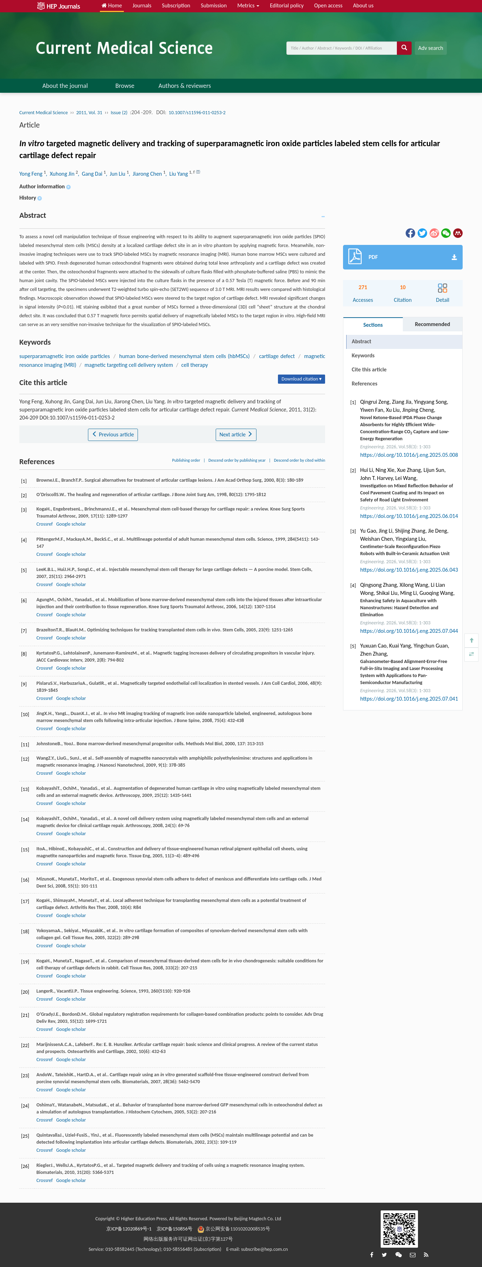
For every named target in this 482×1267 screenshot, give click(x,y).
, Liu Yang (177, 173)
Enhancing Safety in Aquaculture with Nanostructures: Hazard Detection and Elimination (399, 608)
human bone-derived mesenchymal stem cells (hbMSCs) (184, 356)
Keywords (363, 355)
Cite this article (369, 369)
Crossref (44, 524)
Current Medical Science (43, 113)
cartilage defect (276, 356)
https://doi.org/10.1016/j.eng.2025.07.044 (409, 631)
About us (363, 5)
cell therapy (194, 365)
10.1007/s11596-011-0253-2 (197, 113)
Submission (214, 5)
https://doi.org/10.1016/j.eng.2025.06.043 (409, 569)
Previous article (113, 434)
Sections (373, 324)
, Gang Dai (90, 173)
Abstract (361, 341)
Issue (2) (119, 113)
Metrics (248, 5)
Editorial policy (287, 5)
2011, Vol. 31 (89, 113)
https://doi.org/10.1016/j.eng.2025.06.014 (409, 516)
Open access (328, 5)
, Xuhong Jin (61, 173)
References (365, 383)
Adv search (430, 48)
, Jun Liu (116, 173)
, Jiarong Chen (146, 173)
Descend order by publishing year (237, 460)
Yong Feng (31, 173)
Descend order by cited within (299, 460)
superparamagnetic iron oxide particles (64, 356)
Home (112, 5)
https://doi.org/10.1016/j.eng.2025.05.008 (409, 454)
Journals (142, 5)
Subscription (176, 5)
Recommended (432, 324)
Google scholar (71, 524)
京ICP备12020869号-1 (128, 1229)
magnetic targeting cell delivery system (128, 365)
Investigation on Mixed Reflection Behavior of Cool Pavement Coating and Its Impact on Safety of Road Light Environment (406, 493)
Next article (236, 434)
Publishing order (186, 460)
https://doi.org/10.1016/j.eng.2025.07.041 (409, 698)
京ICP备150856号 (175, 1229)
